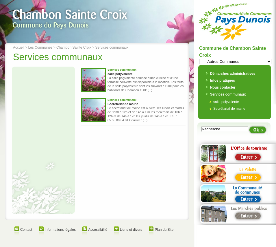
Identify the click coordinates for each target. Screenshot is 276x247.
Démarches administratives (232, 74)
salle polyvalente (120, 74)
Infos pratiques (222, 80)
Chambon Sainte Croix (73, 47)
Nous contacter (222, 87)
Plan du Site (164, 230)
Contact (26, 230)
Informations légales (60, 230)
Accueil (18, 47)
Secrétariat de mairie (123, 104)
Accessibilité (97, 230)
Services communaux (228, 94)
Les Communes (40, 47)
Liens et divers (131, 230)
